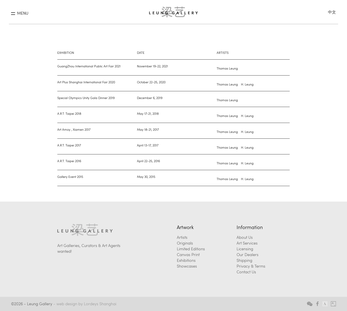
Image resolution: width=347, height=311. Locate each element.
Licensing (245, 248)
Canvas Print (188, 254)
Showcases (187, 266)
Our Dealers (247, 254)
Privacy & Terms (251, 266)
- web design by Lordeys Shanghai (84, 303)
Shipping (244, 260)
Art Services (247, 243)
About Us (245, 237)
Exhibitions (186, 260)
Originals (185, 243)
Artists (182, 237)
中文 (332, 12)
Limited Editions (191, 248)
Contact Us (246, 271)
